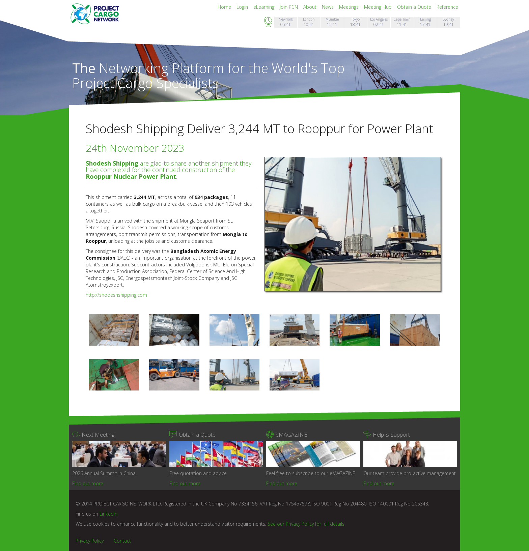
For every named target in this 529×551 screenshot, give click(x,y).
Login (242, 7)
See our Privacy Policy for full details (306, 524)
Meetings (349, 7)
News (328, 7)
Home (225, 7)
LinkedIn (108, 514)
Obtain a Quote (415, 7)
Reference (447, 7)
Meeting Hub (378, 7)
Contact (122, 541)
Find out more (87, 483)
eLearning (264, 7)
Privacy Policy (90, 541)
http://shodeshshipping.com (116, 295)
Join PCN (289, 7)
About (310, 7)
